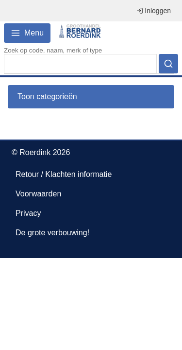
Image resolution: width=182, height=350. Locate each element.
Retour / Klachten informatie (64, 174)
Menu (27, 33)
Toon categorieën (47, 96)
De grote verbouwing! (52, 232)
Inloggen (153, 11)
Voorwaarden (38, 194)
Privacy (28, 213)
